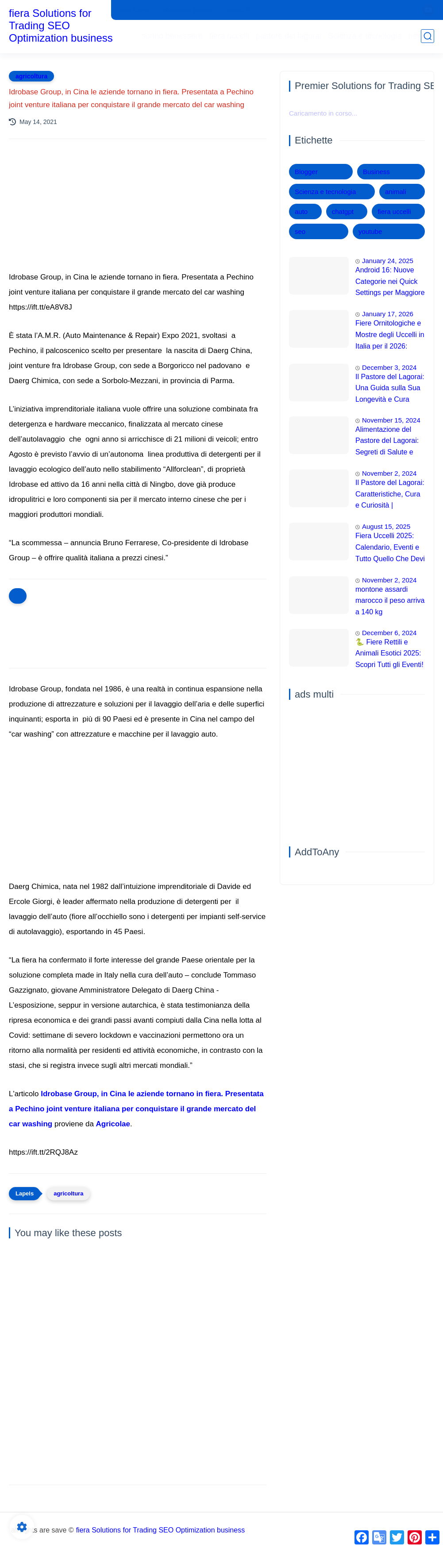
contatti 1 (237, 10)
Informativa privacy (186, 10)
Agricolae (113, 1124)
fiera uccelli (229, 35)
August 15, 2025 (386, 526)
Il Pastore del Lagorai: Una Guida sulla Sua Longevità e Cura (389, 388)
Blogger (306, 171)
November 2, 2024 (389, 473)
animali (395, 191)
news (417, 35)
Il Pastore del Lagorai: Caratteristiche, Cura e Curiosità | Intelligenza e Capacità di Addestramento (389, 495)
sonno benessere (172, 35)
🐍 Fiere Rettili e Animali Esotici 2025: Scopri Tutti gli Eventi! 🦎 (389, 654)
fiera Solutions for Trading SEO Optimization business (61, 25)
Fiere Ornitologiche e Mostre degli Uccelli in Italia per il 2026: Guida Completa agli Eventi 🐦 (389, 335)
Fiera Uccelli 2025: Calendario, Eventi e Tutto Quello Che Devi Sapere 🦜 (390, 548)
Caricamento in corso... (323, 113)
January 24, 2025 (387, 260)
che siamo (135, 10)
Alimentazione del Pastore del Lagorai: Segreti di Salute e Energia (387, 442)
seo (300, 231)
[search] (427, 36)
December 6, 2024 (389, 632)
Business (376, 171)
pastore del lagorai (288, 35)
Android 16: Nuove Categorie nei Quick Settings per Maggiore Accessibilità (390, 282)
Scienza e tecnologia (364, 35)
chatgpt (343, 211)
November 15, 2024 (391, 420)
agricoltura (31, 76)
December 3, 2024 (389, 367)
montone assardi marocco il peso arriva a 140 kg (390, 601)
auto (301, 211)
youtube (370, 231)
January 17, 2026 (387, 314)
